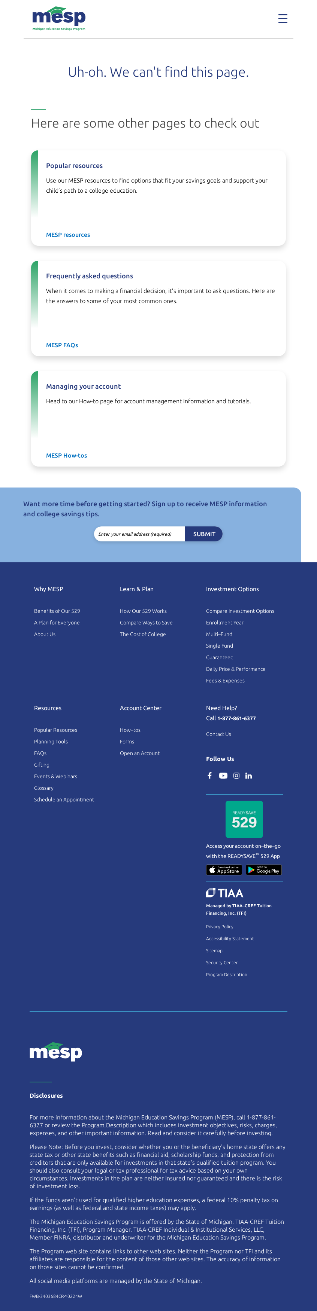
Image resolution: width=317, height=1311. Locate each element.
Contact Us (218, 734)
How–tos (130, 730)
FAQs (40, 753)
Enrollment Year (225, 623)
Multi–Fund (219, 634)
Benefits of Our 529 (57, 611)
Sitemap (214, 950)
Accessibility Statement (230, 938)
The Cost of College (143, 634)
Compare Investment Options (240, 611)
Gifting (41, 765)
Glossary (44, 788)
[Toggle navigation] (282, 18)
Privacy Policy (219, 926)
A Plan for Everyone (57, 623)
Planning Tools (51, 742)
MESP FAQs (62, 345)
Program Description (226, 974)
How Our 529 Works (143, 611)
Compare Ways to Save (146, 623)
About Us (44, 634)
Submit (204, 534)
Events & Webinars (55, 776)
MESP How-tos (66, 455)
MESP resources (68, 234)
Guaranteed (219, 657)
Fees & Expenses (225, 681)
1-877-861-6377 (236, 718)
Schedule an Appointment (64, 800)
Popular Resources (55, 730)
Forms (127, 742)
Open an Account (140, 753)
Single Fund (219, 646)
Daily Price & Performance (236, 669)
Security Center (222, 962)
